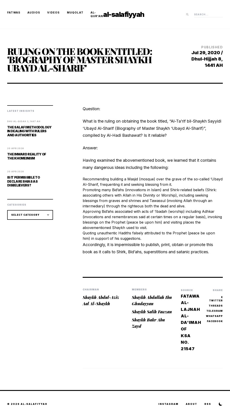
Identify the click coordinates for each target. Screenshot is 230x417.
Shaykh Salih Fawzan (152, 311)
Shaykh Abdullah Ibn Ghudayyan (152, 300)
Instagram (168, 404)
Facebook (215, 321)
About (191, 404)
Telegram (214, 310)
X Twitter (216, 299)
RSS (207, 404)
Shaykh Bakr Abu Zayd (148, 323)
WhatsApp (214, 316)
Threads (216, 305)
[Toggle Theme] (220, 404)
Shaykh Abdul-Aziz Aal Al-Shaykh (101, 300)
